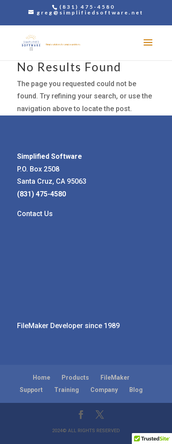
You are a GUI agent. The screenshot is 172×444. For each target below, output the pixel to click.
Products (75, 377)
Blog (136, 389)
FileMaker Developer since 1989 (68, 326)
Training (66, 389)
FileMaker (115, 377)
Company (104, 389)
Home (41, 377)
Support (31, 389)
